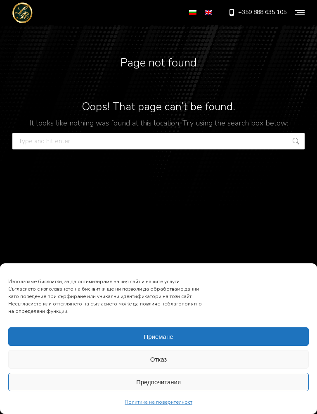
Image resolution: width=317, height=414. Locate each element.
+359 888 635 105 (257, 12)
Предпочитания (158, 382)
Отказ (158, 359)
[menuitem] (193, 12)
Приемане (158, 336)
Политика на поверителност (158, 402)
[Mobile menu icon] (300, 12)
